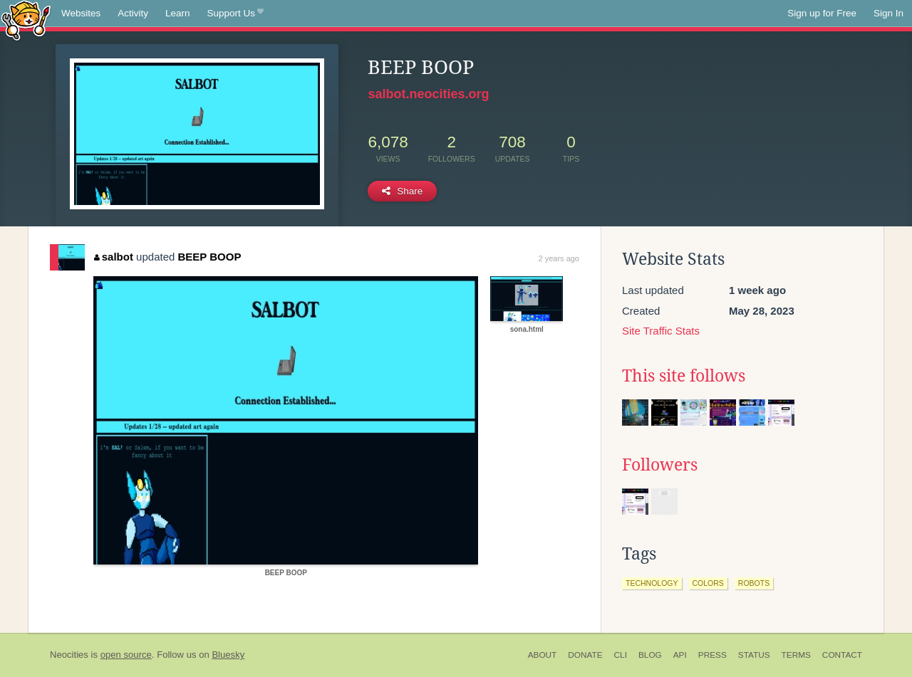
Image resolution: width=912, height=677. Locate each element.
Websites (80, 13)
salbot (113, 257)
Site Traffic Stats (661, 331)
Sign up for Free (821, 13)
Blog (650, 655)
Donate (585, 655)
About (542, 655)
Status (754, 655)
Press (712, 655)
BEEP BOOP (210, 257)
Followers (660, 465)
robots (754, 583)
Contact (842, 655)
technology (652, 583)
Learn (177, 13)
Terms (796, 655)
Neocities (69, 654)
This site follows (683, 376)
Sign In (888, 13)
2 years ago (559, 258)
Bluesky (228, 654)
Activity (133, 13)
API (680, 655)
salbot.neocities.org (428, 94)
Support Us (235, 13)
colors (708, 583)
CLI (620, 655)
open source (126, 654)
